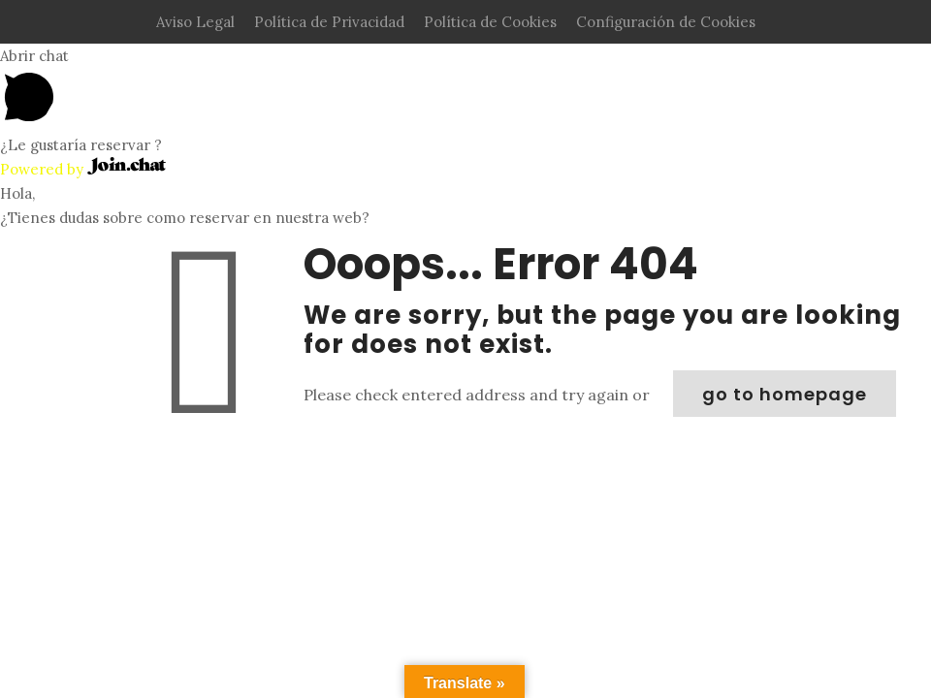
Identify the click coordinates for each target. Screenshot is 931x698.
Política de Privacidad (329, 22)
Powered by (83, 169)
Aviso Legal (195, 22)
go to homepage (784, 394)
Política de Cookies (490, 22)
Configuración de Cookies (665, 22)
